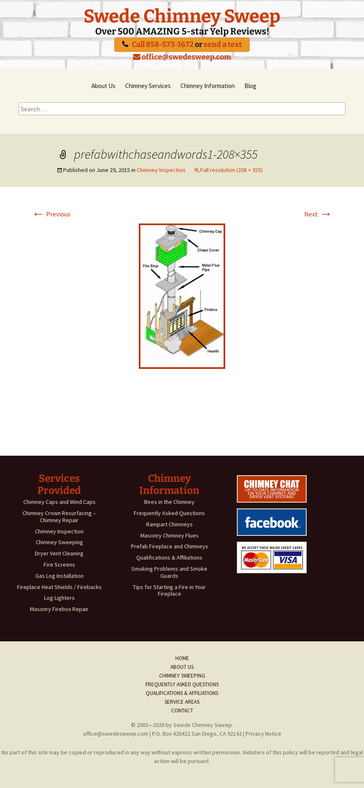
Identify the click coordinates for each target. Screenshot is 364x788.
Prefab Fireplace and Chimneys (169, 546)
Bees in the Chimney (169, 502)
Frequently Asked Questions (169, 513)
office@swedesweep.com (182, 56)
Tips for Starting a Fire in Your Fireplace (169, 590)
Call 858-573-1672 (163, 44)
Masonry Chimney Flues (169, 535)
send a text (223, 44)
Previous (51, 214)
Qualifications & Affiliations (169, 557)
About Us (103, 86)
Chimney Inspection (161, 170)
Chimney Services (148, 86)
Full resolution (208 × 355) (231, 170)
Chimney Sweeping (59, 542)
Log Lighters (59, 597)
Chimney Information (207, 86)
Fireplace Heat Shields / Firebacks (59, 587)
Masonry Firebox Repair (59, 609)
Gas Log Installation (59, 575)
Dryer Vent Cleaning (59, 553)
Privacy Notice (263, 733)
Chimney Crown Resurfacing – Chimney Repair (59, 516)
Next (318, 214)
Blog (250, 86)
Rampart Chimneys (169, 524)
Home (182, 658)
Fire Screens (59, 564)
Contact (182, 710)
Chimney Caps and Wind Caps (59, 502)
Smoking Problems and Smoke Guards (169, 572)
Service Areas (182, 701)
